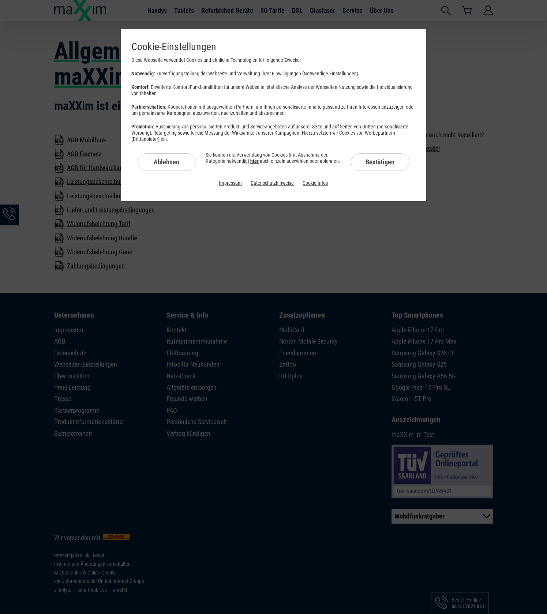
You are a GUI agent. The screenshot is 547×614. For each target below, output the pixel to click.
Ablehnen (166, 162)
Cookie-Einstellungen (173, 47)
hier (254, 161)
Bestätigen (380, 162)
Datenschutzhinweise (272, 183)
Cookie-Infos (315, 183)
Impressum (230, 183)
